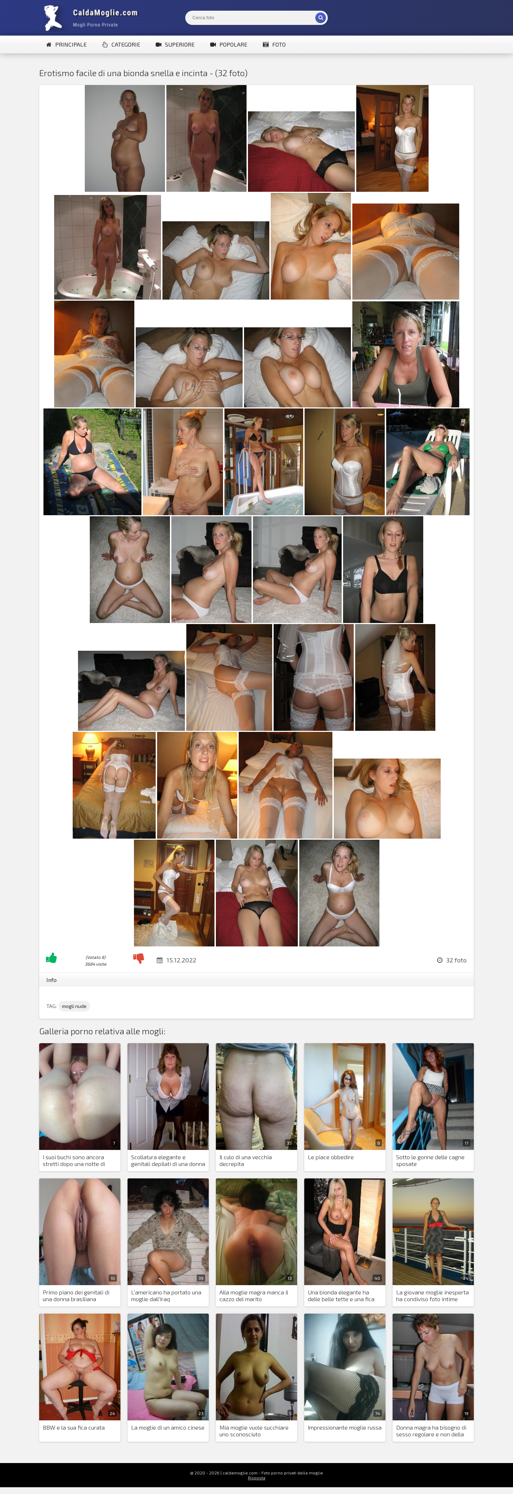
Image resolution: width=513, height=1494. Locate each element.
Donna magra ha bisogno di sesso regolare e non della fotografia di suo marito (431, 1431)
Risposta (256, 1477)
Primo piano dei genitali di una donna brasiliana (76, 1295)
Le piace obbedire (331, 1157)
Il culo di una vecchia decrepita (245, 1160)
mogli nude (74, 1006)
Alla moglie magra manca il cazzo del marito (253, 1295)
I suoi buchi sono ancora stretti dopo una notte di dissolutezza (74, 1161)
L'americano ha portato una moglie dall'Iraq (166, 1295)
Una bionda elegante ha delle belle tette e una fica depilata (341, 1296)
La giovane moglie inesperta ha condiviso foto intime (432, 1295)
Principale (66, 44)
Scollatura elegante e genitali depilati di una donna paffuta (168, 1161)
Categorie (121, 44)
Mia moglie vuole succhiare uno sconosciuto (254, 1430)
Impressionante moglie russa (345, 1427)
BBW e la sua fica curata (74, 1427)
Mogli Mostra (92, 18)
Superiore (175, 44)
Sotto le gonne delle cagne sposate (430, 1160)
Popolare (228, 44)
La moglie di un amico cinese (167, 1427)
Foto (274, 44)
